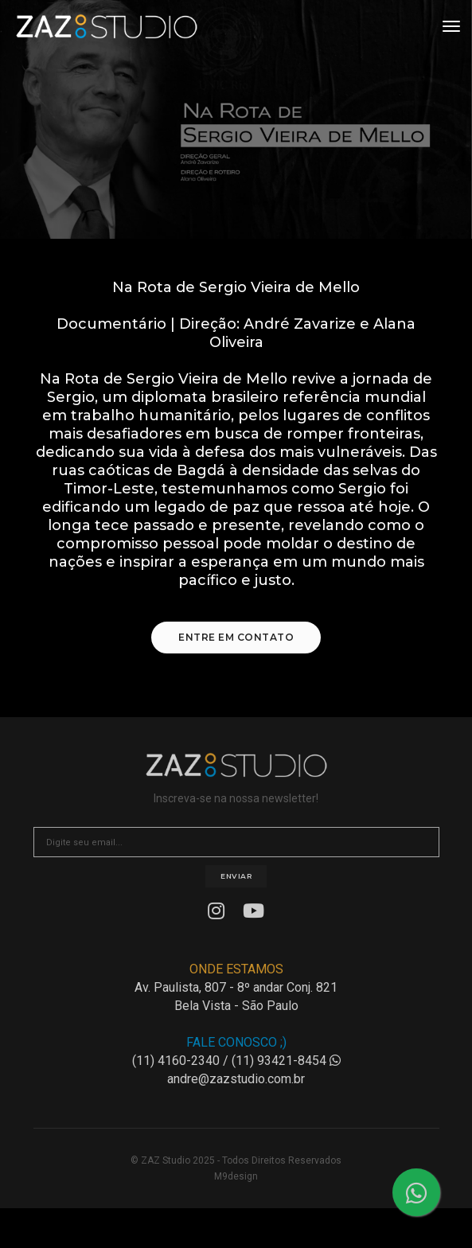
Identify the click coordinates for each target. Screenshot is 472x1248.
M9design (236, 1176)
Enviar (236, 876)
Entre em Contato (236, 637)
